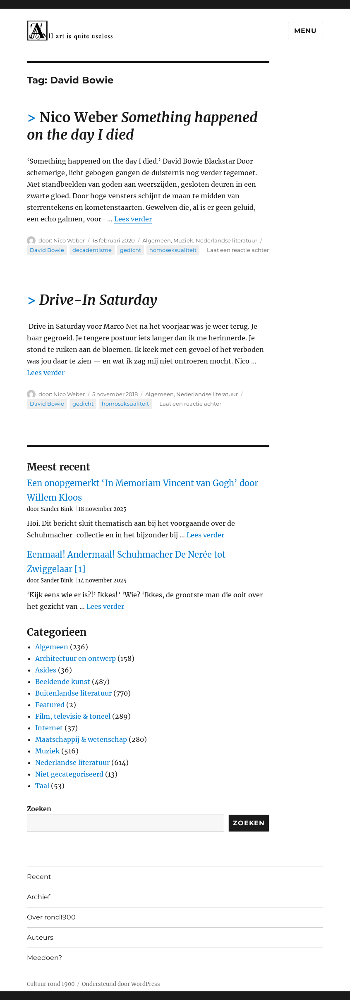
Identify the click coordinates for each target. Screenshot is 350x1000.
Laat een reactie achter (238, 250)
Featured (50, 705)
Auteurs (40, 937)
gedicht (130, 250)
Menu (305, 31)
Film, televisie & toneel (72, 716)
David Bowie (47, 250)
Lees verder (133, 219)
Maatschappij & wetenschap (81, 739)
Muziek (183, 240)
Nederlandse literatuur (226, 240)
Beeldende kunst (62, 681)
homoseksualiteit (173, 250)
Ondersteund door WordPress (121, 984)
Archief (38, 897)
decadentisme (92, 250)
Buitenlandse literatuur (73, 693)
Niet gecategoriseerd (69, 774)
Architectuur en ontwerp (75, 658)
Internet (49, 728)
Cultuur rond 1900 (50, 984)
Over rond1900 (51, 917)
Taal (42, 785)
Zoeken (39, 809)
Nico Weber (69, 240)
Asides (45, 670)
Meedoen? (44, 958)
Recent (39, 877)
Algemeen (156, 240)
